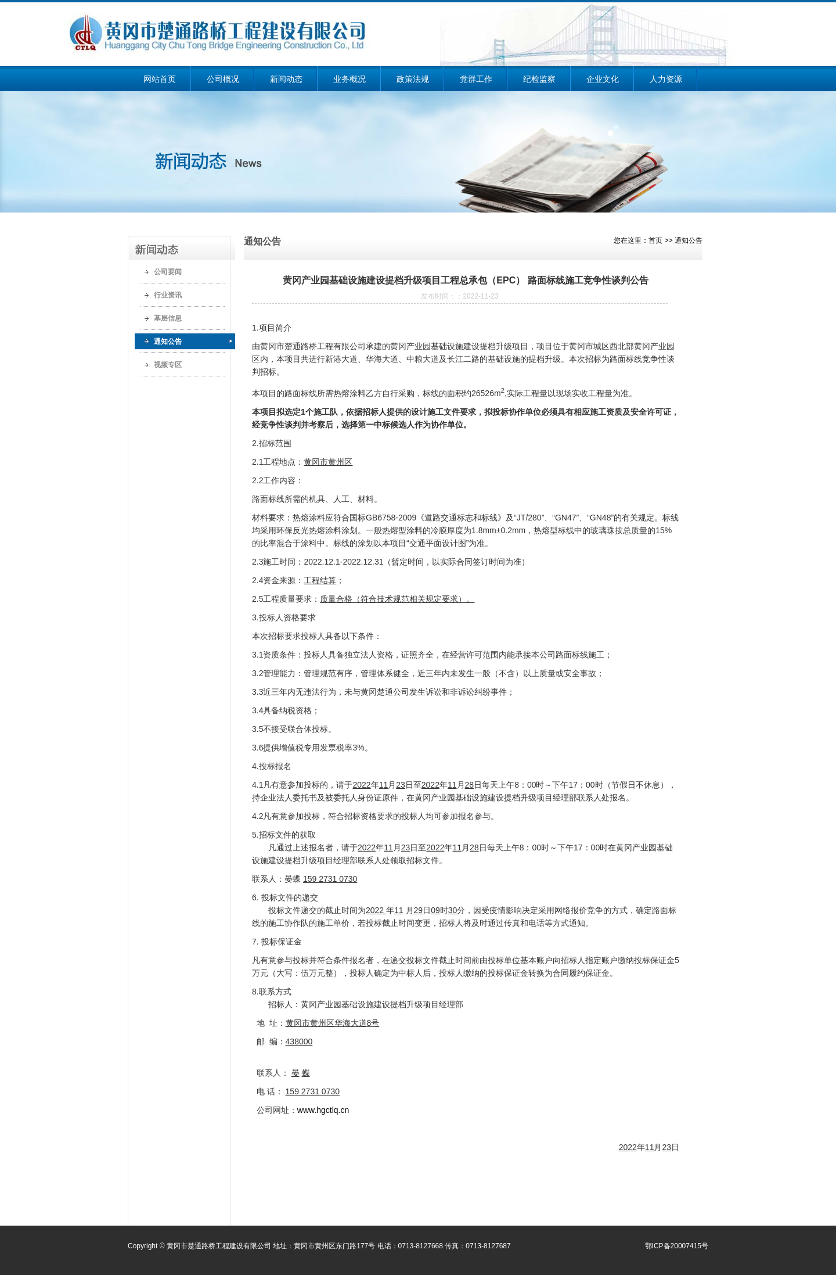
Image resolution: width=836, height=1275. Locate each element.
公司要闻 (168, 272)
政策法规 (413, 79)
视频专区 (168, 365)
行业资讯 (168, 295)
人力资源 (666, 79)
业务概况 (349, 79)
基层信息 (168, 318)
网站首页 (159, 79)
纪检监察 (539, 79)
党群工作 (476, 79)
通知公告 (168, 341)
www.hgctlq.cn (323, 1110)
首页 (655, 240)
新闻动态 (286, 79)
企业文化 (602, 79)
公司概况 (223, 79)
